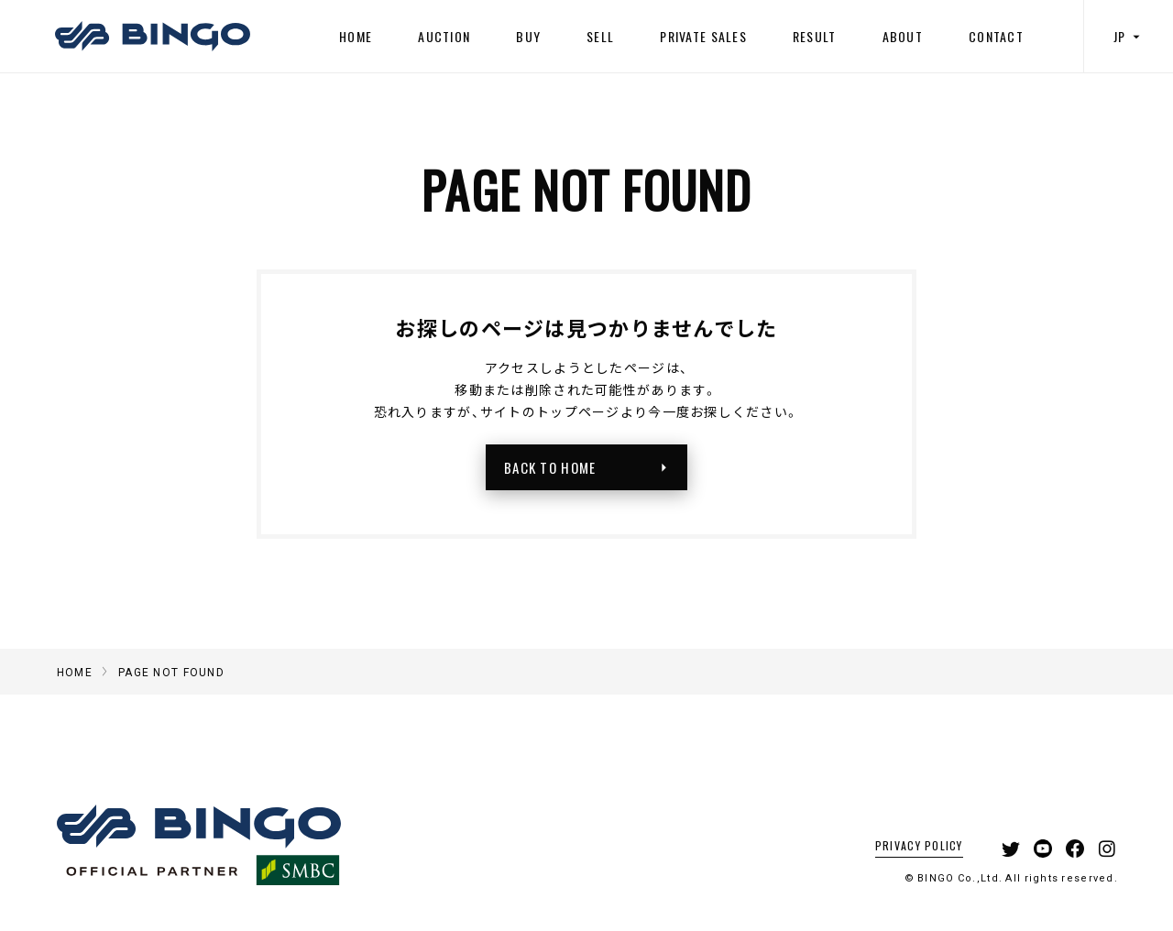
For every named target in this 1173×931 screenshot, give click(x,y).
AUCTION (444, 36)
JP (1129, 36)
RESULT (815, 36)
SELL (600, 36)
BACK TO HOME (591, 467)
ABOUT (902, 36)
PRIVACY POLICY (919, 845)
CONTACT (996, 36)
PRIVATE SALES (703, 36)
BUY (528, 36)
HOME (355, 36)
